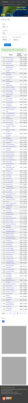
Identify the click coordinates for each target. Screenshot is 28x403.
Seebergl (8, 273)
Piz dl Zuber (9, 182)
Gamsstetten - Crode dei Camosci (10, 207)
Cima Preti (9, 286)
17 (14, 315)
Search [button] (12, 2)
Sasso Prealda (10, 248)
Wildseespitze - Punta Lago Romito (10, 69)
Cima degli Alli (9, 140)
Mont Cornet (9, 256)
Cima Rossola (9, 102)
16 (25, 313)
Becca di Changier (10, 89)
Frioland (8, 171)
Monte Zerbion (10, 156)
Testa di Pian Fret (10, 194)
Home (3, 14)
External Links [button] (11, 4)
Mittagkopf (9, 244)
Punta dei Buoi (10, 163)
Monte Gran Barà (10, 107)
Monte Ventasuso (11, 218)
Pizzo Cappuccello (11, 203)
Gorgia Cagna (9, 180)
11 (12, 313)
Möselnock (9, 216)
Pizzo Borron (9, 246)
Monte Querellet (10, 130)
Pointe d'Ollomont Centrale (9, 133)
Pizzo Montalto (10, 269)
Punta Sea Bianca (10, 160)
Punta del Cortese (11, 224)
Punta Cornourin (10, 291)
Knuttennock (9, 61)
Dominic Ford (5, 387)
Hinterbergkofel (10, 113)
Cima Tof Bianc (10, 250)
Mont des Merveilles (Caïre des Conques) (10, 167)
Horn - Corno (9, 222)
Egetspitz (8, 142)
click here (24, 389)
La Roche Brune (10, 144)
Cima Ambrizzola (10, 199)
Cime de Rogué (10, 271)
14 (20, 313)
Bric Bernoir (9, 293)
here (11, 390)
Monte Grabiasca (10, 284)
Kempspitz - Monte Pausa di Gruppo (10, 280)
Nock (7, 201)
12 (15, 313)
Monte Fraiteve (10, 290)
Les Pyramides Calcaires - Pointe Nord (10, 126)
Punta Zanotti (9, 59)
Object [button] (18, 2)
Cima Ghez (9, 210)
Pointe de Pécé (10, 65)
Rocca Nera (9, 192)
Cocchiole (8, 306)
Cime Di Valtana (10, 154)
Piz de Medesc (10, 242)
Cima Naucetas (10, 260)
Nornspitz (8, 177)
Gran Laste (9, 190)
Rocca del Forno (10, 152)
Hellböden (9, 240)
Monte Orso (9, 184)
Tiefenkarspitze (10, 288)
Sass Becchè (9, 122)
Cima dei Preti (9, 258)
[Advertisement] (14, 340)
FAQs (4, 4)
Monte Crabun (10, 235)
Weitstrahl (9, 63)
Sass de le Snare (10, 252)
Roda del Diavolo (10, 115)
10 (10, 313)
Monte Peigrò (9, 93)
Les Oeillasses (10, 158)
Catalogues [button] (5, 2)
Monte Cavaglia (10, 87)
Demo (24, 2)
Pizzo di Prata (9, 120)
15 (22, 313)
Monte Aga (9, 162)
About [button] (18, 4)
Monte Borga (9, 57)
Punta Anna (9, 91)
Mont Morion (9, 220)
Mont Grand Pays (10, 146)
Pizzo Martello (10, 229)
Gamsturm (9, 178)
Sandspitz (8, 175)
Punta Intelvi (9, 173)
